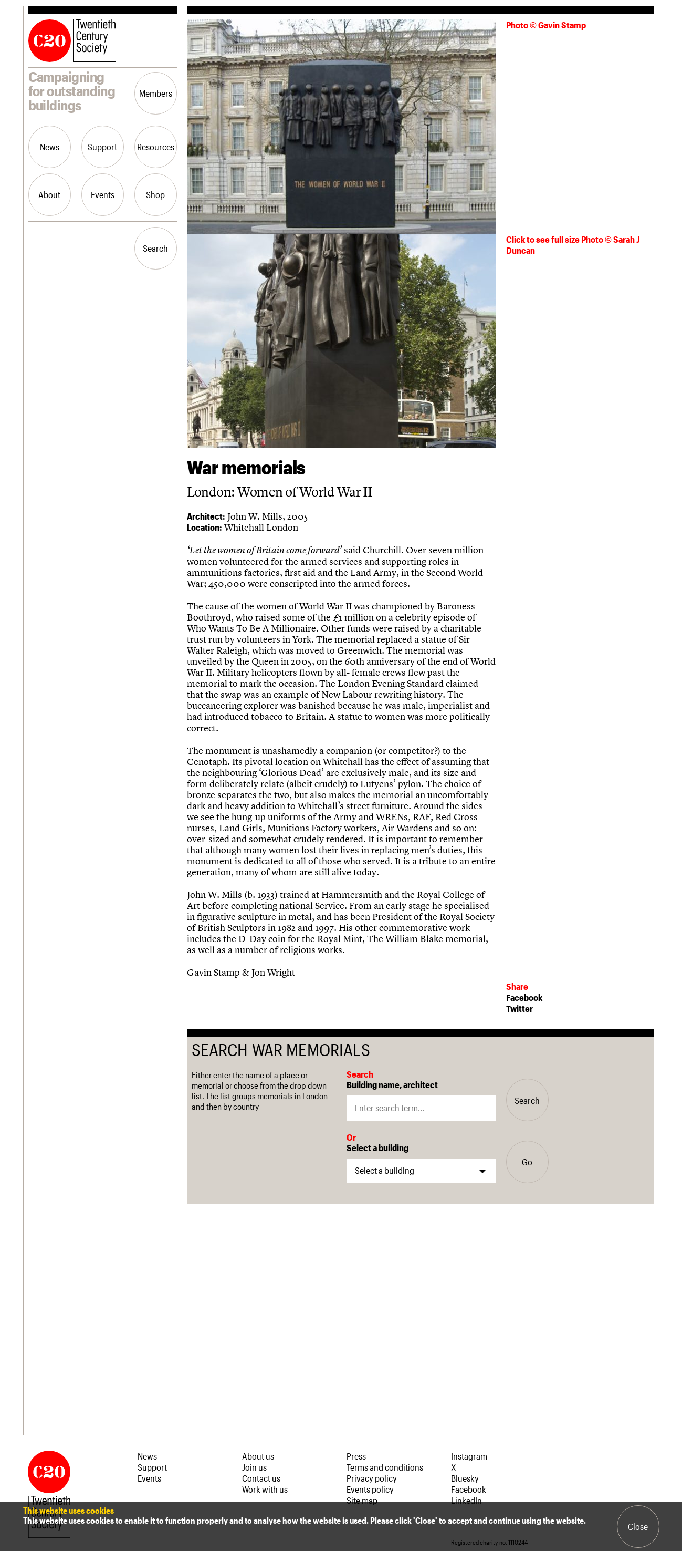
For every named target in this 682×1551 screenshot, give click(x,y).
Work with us (265, 1489)
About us (258, 1456)
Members (155, 93)
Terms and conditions (385, 1467)
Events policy (370, 1489)
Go (527, 1161)
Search (155, 248)
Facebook (524, 997)
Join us (254, 1467)
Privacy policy (372, 1478)
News (49, 146)
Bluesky (465, 1478)
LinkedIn (466, 1500)
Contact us (261, 1478)
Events (102, 194)
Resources (155, 146)
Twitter (519, 1008)
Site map (362, 1500)
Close (638, 1526)
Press (356, 1456)
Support (102, 146)
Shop (155, 194)
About (49, 194)
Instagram (469, 1456)
